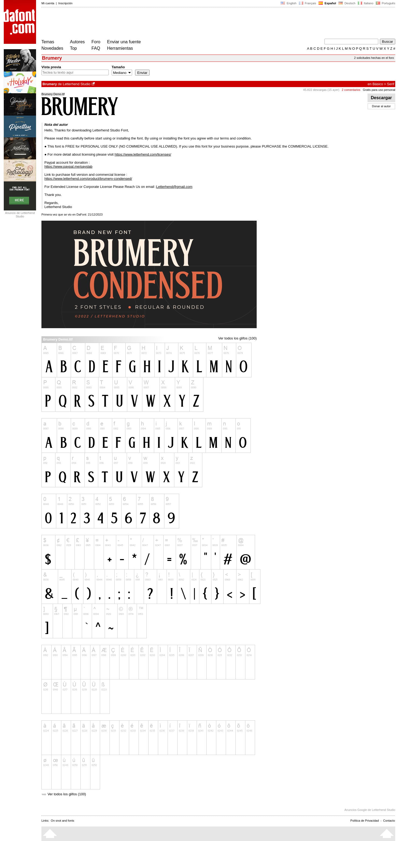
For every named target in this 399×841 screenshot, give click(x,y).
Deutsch (347, 3)
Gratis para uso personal (379, 89)
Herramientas (120, 48)
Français (307, 3)
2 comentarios (351, 89)
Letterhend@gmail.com (174, 187)
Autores (77, 42)
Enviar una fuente (124, 42)
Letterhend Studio (76, 84)
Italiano (365, 3)
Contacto (389, 820)
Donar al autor (381, 106)
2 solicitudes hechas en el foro (374, 57)
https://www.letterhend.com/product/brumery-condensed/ (88, 179)
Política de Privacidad (364, 820)
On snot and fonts (62, 820)
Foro (95, 42)
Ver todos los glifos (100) (237, 338)
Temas (47, 42)
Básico (377, 84)
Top (73, 48)
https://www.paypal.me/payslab (68, 166)
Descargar (381, 97)
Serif (390, 84)
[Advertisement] (139, 24)
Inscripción (65, 3)
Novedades (52, 48)
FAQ (95, 48)
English (288, 3)
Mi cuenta (47, 3)
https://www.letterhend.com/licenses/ (143, 154)
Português (385, 3)
